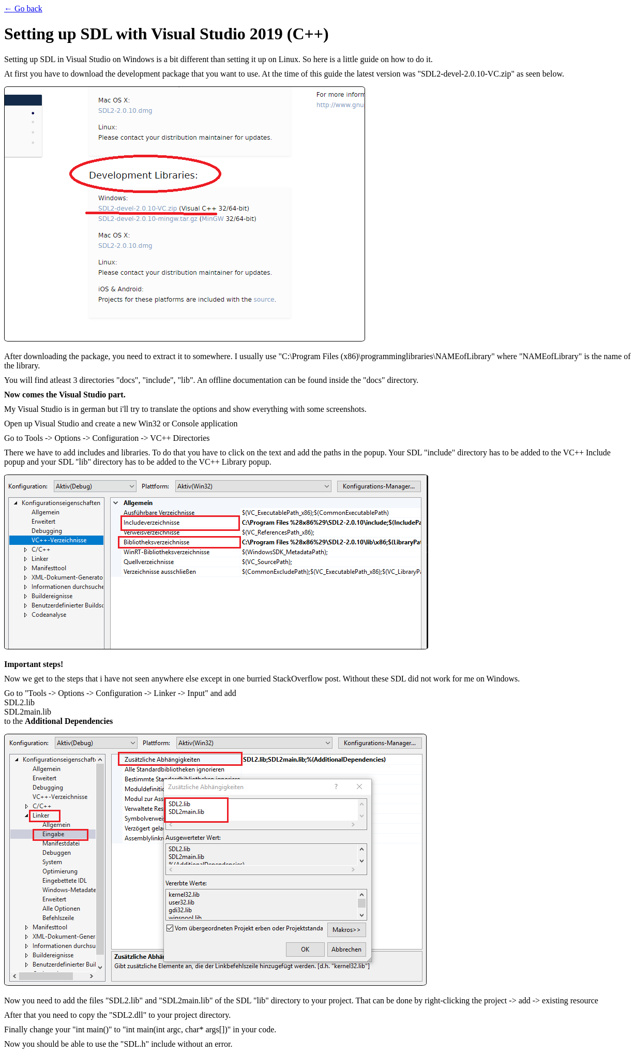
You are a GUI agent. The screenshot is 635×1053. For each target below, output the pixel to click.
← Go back (23, 8)
